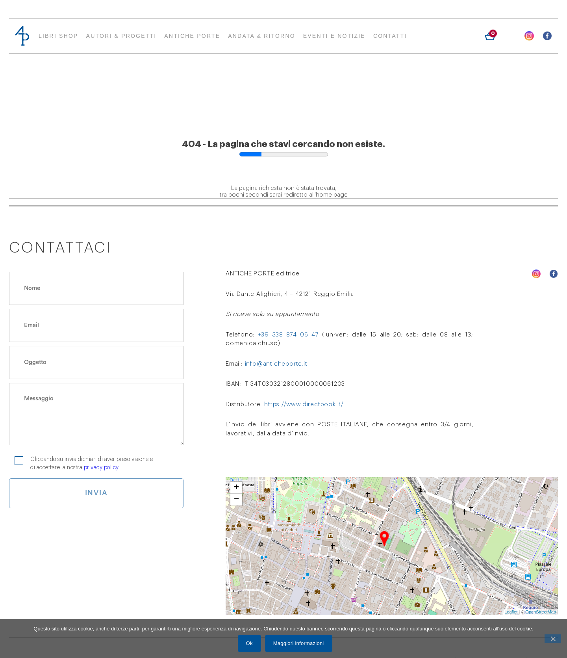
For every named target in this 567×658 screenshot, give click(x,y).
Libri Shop (58, 36)
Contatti (390, 36)
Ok (249, 644)
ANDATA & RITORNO (261, 36)
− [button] (236, 500)
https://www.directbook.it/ (304, 404)
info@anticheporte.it (276, 364)
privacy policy (101, 467)
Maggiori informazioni (299, 644)
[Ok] (553, 639)
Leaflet (510, 612)
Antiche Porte (192, 36)
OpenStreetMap (540, 612)
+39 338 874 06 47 (288, 335)
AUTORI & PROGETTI (121, 36)
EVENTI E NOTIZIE (334, 36)
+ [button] (236, 488)
